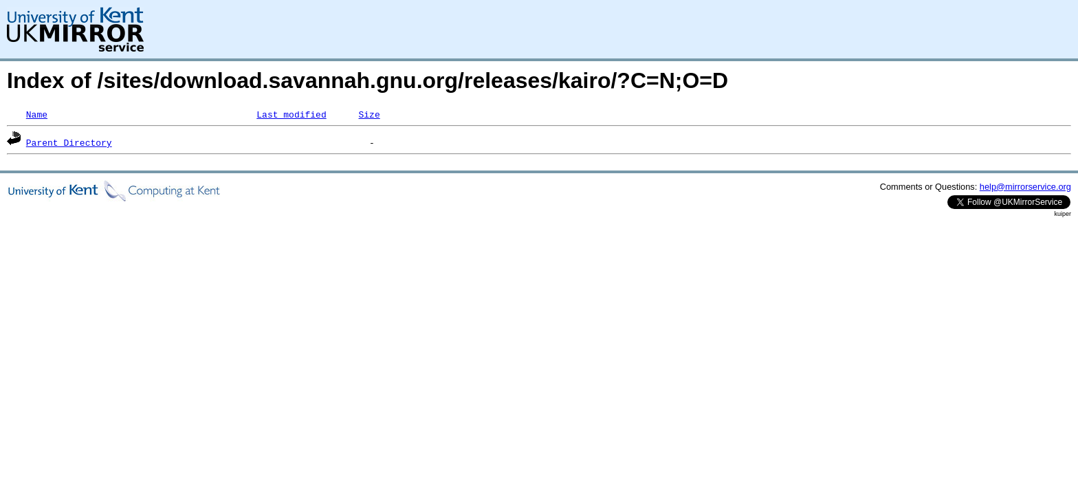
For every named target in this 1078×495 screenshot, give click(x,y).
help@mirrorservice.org (1025, 187)
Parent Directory (69, 142)
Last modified (291, 114)
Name (36, 114)
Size (369, 114)
